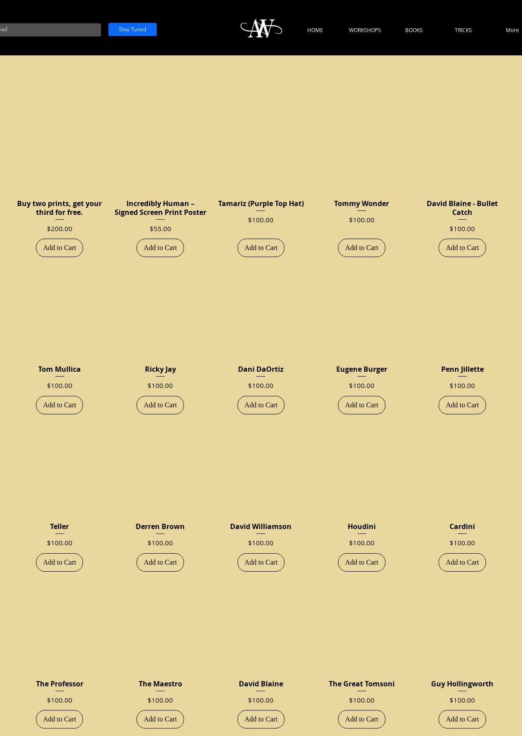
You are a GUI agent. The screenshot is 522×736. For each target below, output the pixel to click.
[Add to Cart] (59, 248)
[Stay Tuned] (132, 29)
